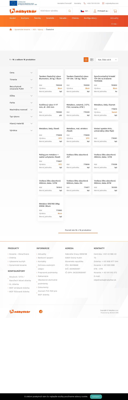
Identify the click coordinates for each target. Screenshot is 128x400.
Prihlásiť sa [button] (101, 10)
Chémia (76, 18)
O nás (114, 24)
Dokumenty (43, 287)
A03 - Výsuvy (38, 29)
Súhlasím (96, 397)
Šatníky (38, 18)
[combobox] (107, 59)
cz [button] (84, 11)
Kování (13, 18)
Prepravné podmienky (48, 272)
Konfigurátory (91, 18)
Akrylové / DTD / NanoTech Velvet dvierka (20, 279)
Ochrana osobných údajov (46, 267)
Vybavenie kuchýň (17, 261)
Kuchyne (25, 18)
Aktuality (114, 18)
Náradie (63, 18)
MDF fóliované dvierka (19, 291)
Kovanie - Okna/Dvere (19, 254)
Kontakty (77, 3)
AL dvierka (14, 284)
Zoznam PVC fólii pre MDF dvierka (47, 293)
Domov (11, 29)
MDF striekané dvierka (19, 288)
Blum (60, 88)
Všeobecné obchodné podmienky (47, 282)
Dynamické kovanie (22, 29)
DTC (60, 138)
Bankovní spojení (45, 258)
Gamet (114, 112)
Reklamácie (43, 276)
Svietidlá (51, 18)
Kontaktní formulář (65, 3)
